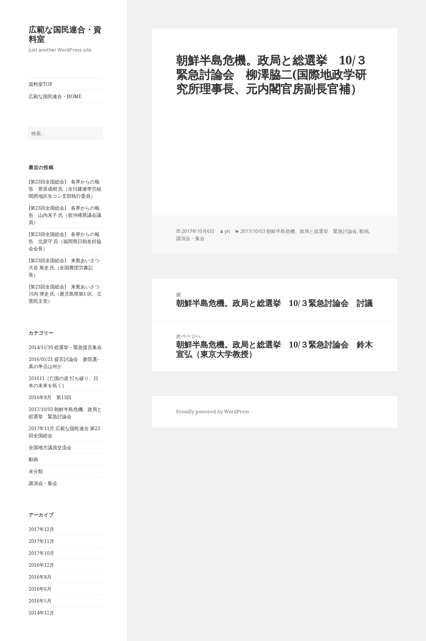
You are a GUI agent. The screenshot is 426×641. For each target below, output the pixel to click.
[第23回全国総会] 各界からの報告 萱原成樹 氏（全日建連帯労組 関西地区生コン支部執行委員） (65, 188)
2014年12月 (41, 612)
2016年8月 (40, 577)
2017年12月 (41, 529)
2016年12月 (41, 565)
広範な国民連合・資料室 (65, 34)
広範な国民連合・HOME (55, 96)
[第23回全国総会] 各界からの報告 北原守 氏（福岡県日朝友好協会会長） (65, 241)
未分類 (36, 471)
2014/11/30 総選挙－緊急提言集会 (65, 347)
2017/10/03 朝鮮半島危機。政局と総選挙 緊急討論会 (298, 231)
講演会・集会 (43, 483)
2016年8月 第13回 (50, 397)
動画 (33, 459)
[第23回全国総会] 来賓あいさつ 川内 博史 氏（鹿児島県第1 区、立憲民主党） (65, 293)
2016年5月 (40, 600)
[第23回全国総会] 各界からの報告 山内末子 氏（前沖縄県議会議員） (65, 215)
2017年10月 (41, 553)
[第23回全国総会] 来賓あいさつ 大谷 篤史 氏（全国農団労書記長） (64, 267)
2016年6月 (40, 589)
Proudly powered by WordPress (212, 411)
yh (227, 231)
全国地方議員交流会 (50, 447)
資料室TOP (40, 84)
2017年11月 (41, 541)
